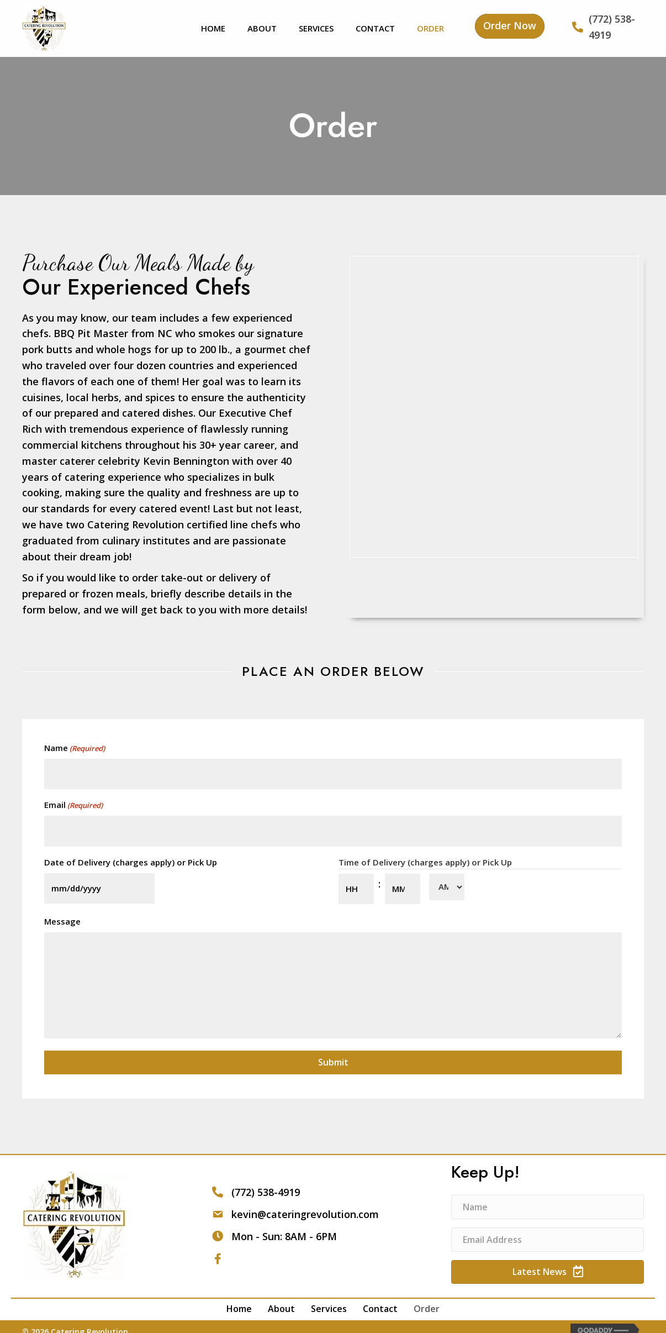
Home (239, 1296)
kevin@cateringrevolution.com (305, 1201)
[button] (510, 26)
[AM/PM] (446, 878)
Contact (380, 1296)
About (281, 1296)
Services (329, 1296)
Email (73, 801)
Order (427, 1296)
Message (62, 908)
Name (74, 748)
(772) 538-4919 (265, 1179)
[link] (213, 27)
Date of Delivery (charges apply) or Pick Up (130, 853)
